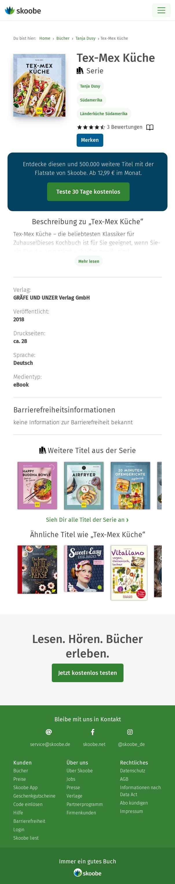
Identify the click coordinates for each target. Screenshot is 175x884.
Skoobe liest (25, 838)
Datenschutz (132, 771)
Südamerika (91, 100)
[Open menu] (161, 10)
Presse (73, 787)
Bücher (62, 38)
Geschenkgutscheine (34, 796)
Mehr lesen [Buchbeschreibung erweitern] (88, 261)
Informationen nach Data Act (140, 791)
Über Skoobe (80, 771)
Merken (90, 140)
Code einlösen (28, 804)
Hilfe (18, 813)
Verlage (74, 796)
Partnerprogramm (85, 804)
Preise (19, 779)
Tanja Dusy (85, 38)
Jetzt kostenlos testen (87, 672)
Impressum (131, 811)
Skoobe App (25, 787)
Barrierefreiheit (29, 821)
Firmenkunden (81, 813)
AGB (124, 779)
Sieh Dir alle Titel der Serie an (87, 519)
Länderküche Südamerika (104, 113)
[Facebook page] (94, 738)
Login (18, 829)
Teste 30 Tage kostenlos (88, 191)
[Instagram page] (131, 738)
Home (44, 38)
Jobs (71, 779)
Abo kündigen (134, 803)
